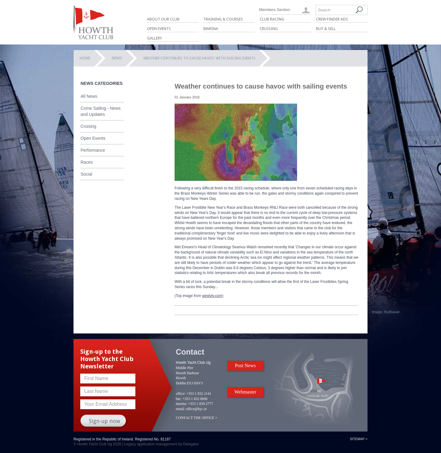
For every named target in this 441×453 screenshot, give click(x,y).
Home (85, 58)
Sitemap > (359, 439)
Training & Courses (223, 19)
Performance (93, 150)
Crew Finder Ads (332, 19)
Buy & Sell (326, 28)
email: (180, 409)
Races (87, 162)
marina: (181, 404)
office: (180, 393)
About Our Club (163, 19)
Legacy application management (150, 444)
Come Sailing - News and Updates (101, 111)
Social (86, 174)
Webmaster (245, 391)
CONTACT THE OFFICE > (196, 418)
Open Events (159, 28)
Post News (245, 365)
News (117, 58)
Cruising (269, 28)
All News (89, 96)
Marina (210, 28)
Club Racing (272, 19)
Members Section (274, 9)
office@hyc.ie (196, 409)
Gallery (154, 38)
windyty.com (212, 296)
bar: (179, 399)
